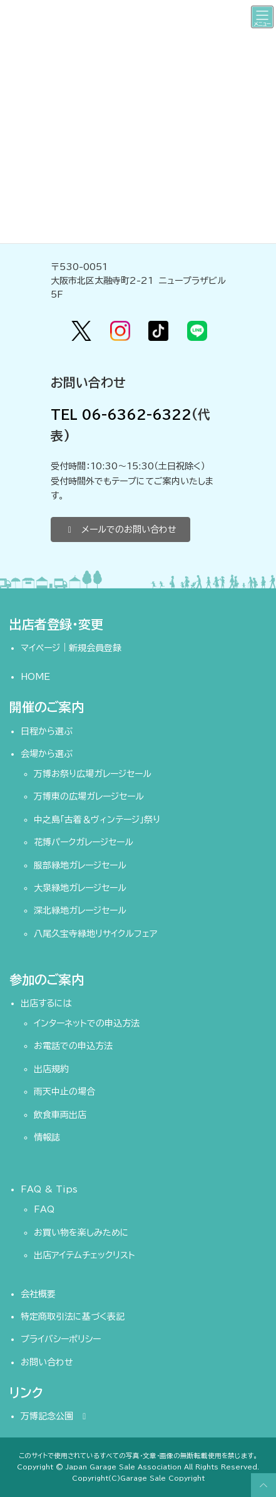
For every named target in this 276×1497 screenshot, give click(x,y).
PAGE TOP (261, 1485)
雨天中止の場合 (64, 1091)
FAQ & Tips (49, 1189)
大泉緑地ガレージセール (80, 888)
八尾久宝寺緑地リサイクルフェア (95, 933)
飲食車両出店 (60, 1114)
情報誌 (47, 1137)
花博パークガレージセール (83, 842)
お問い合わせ (47, 1362)
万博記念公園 (55, 1416)
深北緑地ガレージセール (80, 910)
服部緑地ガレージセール (80, 864)
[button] (120, 529)
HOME (35, 676)
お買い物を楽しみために (81, 1232)
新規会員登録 (95, 648)
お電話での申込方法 (73, 1045)
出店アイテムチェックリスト (84, 1255)
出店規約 (51, 1069)
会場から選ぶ (47, 753)
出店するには (46, 1003)
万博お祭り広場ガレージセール (92, 773)
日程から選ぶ (47, 730)
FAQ (44, 1209)
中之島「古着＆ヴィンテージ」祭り (97, 819)
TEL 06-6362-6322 (121, 414)
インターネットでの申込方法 (87, 1023)
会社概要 (38, 1294)
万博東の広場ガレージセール (89, 796)
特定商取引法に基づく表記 (73, 1316)
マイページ (40, 648)
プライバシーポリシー (61, 1339)
